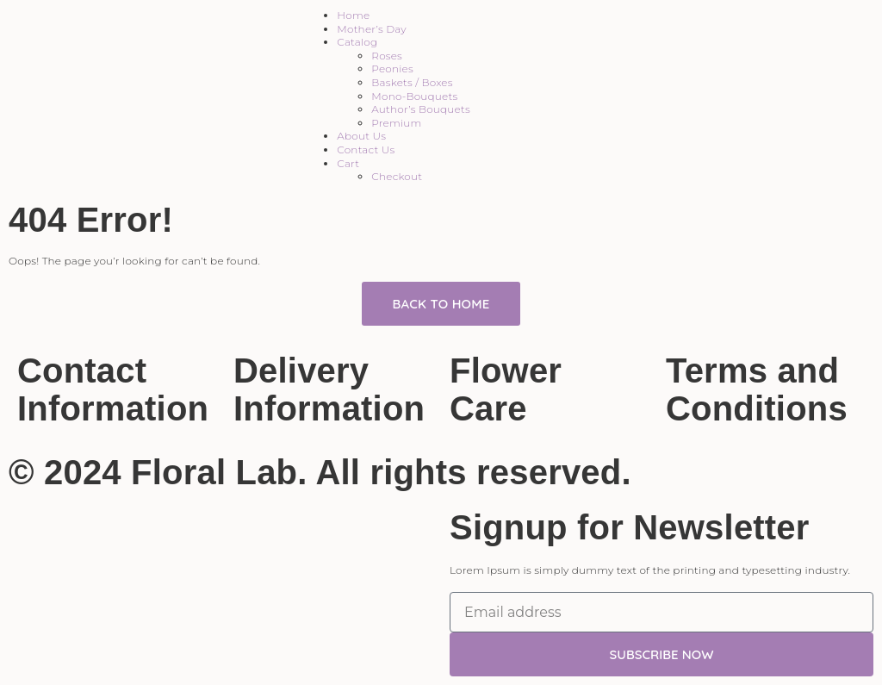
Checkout (396, 176)
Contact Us (365, 149)
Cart (348, 163)
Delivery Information (329, 389)
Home (353, 15)
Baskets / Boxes (411, 82)
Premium (396, 122)
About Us (361, 135)
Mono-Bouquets (414, 96)
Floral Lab (214, 472)
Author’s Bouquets (420, 109)
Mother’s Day (371, 28)
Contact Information (112, 389)
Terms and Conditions (757, 389)
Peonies (392, 68)
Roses (386, 55)
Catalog (357, 41)
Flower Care (506, 389)
